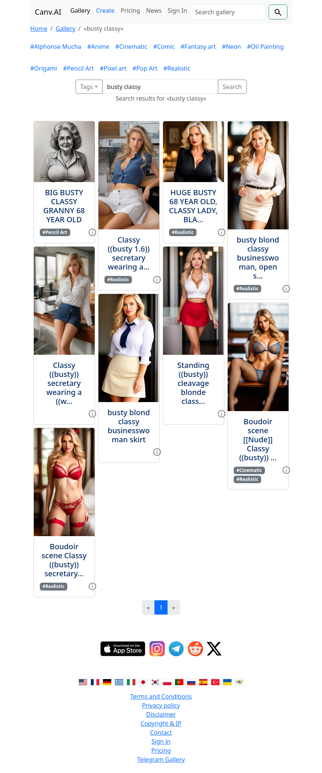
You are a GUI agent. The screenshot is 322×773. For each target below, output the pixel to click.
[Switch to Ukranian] (227, 681)
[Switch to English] (83, 681)
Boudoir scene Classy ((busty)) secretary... (64, 560)
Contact (161, 732)
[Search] (227, 12)
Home (39, 28)
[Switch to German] (107, 681)
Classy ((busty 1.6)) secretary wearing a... (129, 253)
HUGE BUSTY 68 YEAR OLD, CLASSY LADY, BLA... (193, 206)
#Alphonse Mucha (56, 46)
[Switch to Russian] (191, 681)
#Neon (231, 46)
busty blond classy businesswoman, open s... (258, 258)
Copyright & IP (161, 723)
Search (232, 87)
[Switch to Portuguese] (179, 681)
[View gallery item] (92, 232)
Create (105, 10)
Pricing (130, 10)
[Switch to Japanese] (143, 681)
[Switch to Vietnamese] (239, 681)
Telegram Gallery (161, 759)
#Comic (164, 46)
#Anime (98, 46)
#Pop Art (145, 68)
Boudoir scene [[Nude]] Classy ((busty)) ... (258, 439)
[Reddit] (195, 648)
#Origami (43, 68)
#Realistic (176, 68)
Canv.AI (48, 12)
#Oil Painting (265, 46)
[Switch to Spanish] (203, 681)
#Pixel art (113, 68)
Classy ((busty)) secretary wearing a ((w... (64, 383)
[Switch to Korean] (155, 681)
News (154, 10)
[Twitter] (214, 648)
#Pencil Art (78, 68)
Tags (86, 87)
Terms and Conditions (161, 696)
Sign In (177, 10)
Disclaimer (161, 714)
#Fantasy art (198, 46)
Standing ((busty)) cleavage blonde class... (193, 383)
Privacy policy (161, 705)
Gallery (80, 10)
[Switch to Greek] (119, 681)
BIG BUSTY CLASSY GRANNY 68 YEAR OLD (64, 206)
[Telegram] (176, 648)
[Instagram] (157, 649)
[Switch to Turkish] (215, 681)
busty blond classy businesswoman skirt (128, 426)
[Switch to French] (95, 681)
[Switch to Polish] (167, 681)
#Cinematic (131, 46)
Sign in (161, 741)
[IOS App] (122, 648)
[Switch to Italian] (131, 681)
